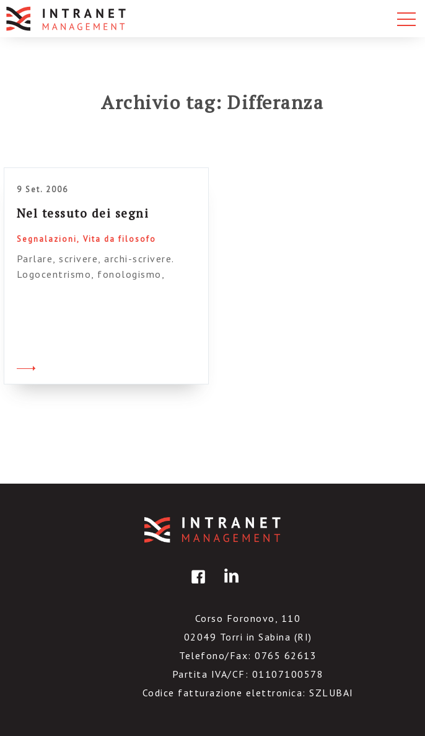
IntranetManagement (212, 530)
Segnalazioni (47, 239)
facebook (196, 586)
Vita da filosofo (119, 239)
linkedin (229, 586)
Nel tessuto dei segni (83, 213)
